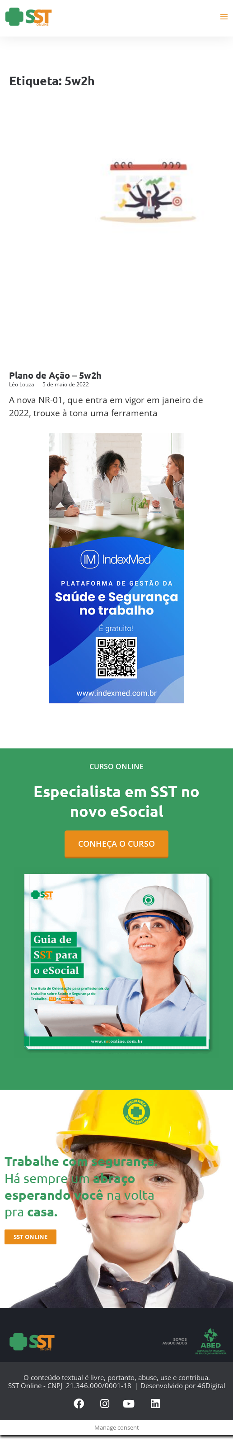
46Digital (211, 1385)
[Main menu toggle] (224, 16)
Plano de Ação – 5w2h (55, 375)
